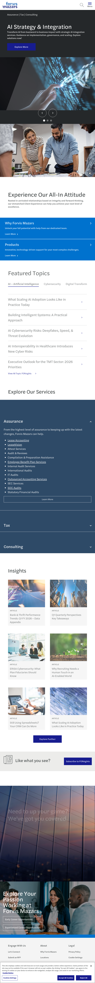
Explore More (21, 46)
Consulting (47, 546)
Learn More (10, 233)
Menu (89, 5)
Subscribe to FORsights (78, 761)
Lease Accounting (18, 440)
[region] (47, 972)
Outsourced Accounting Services (27, 479)
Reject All (83, 978)
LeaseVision (15, 444)
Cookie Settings (75, 957)
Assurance (47, 421)
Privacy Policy (74, 951)
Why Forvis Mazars (48, 951)
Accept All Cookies (66, 978)
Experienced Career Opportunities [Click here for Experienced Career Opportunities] (22, 927)
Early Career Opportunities (19, 919)
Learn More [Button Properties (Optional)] (47, 499)
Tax (47, 525)
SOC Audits (14, 488)
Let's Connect (14, 951)
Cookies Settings (9, 978)
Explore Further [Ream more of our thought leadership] (47, 739)
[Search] (82, 5)
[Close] (91, 966)
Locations (44, 957)
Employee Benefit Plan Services (27, 462)
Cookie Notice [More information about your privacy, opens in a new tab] (8, 973)
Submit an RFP (14, 957)
